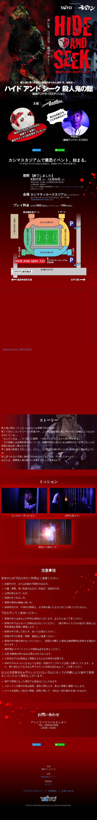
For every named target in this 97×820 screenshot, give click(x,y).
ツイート (37, 150)
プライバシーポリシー (33, 791)
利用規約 (52, 791)
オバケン (48, 784)
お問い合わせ (68, 791)
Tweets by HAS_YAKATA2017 (17, 349)
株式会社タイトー (48, 777)
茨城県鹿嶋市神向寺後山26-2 (42, 200)
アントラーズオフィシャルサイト (70, 186)
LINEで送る (61, 150)
